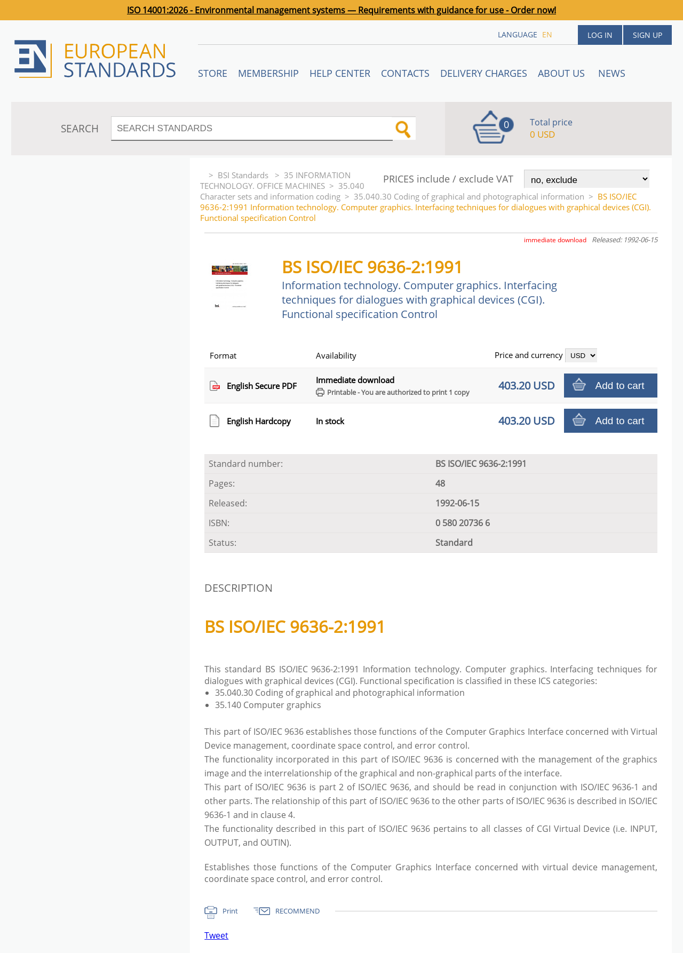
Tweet (216, 935)
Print (230, 911)
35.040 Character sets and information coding (282, 191)
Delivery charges (483, 73)
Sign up (647, 35)
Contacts (405, 73)
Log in (600, 35)
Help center (339, 73)
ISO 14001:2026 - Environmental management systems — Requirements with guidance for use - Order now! (341, 10)
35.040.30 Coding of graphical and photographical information (469, 196)
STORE (212, 73)
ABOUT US (562, 73)
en (547, 34)
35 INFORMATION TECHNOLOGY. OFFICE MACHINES (275, 180)
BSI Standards (244, 175)
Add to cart (620, 385)
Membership (268, 73)
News (611, 73)
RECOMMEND (297, 911)
